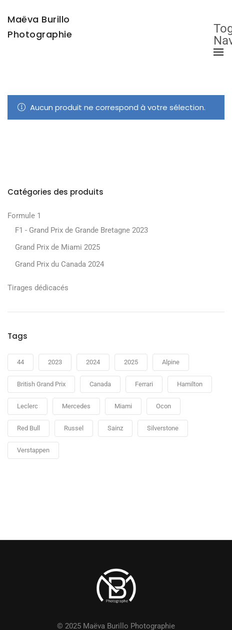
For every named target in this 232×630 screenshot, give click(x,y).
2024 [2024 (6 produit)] (93, 362)
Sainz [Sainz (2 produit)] (115, 428)
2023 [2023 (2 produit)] (55, 362)
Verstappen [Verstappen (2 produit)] (33, 450)
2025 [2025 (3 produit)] (131, 362)
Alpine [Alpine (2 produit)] (171, 362)
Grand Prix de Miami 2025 (57, 247)
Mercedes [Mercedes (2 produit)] (76, 406)
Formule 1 (24, 215)
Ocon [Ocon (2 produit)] (163, 406)
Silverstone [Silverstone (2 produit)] (162, 428)
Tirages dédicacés (38, 287)
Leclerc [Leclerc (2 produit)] (27, 406)
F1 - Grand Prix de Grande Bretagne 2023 (81, 230)
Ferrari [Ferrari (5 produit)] (144, 384)
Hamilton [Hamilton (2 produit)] (189, 384)
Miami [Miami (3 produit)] (123, 406)
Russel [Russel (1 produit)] (74, 428)
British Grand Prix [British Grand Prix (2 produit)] (41, 384)
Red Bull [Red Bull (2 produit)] (28, 428)
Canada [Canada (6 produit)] (100, 384)
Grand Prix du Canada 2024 (59, 264)
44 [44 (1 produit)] (20, 362)
